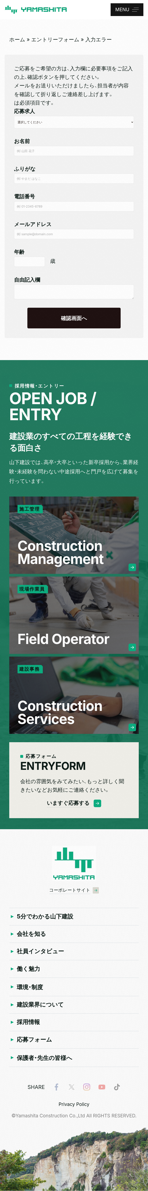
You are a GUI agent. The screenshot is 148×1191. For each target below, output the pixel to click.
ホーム (17, 39)
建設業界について (40, 1004)
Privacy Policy (74, 1104)
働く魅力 (28, 968)
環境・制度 (30, 987)
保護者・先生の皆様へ (44, 1057)
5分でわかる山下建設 (45, 916)
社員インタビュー (40, 951)
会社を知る (31, 933)
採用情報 (28, 1021)
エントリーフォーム (55, 39)
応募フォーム (34, 1039)
